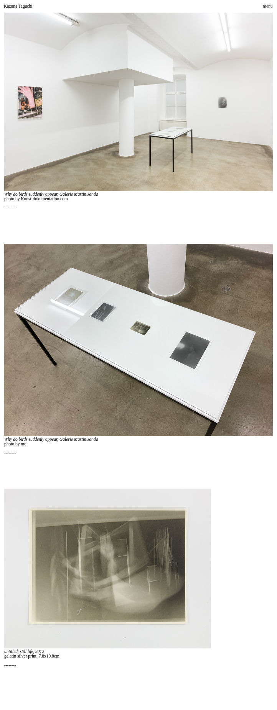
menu (267, 6)
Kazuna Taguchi (18, 6)
